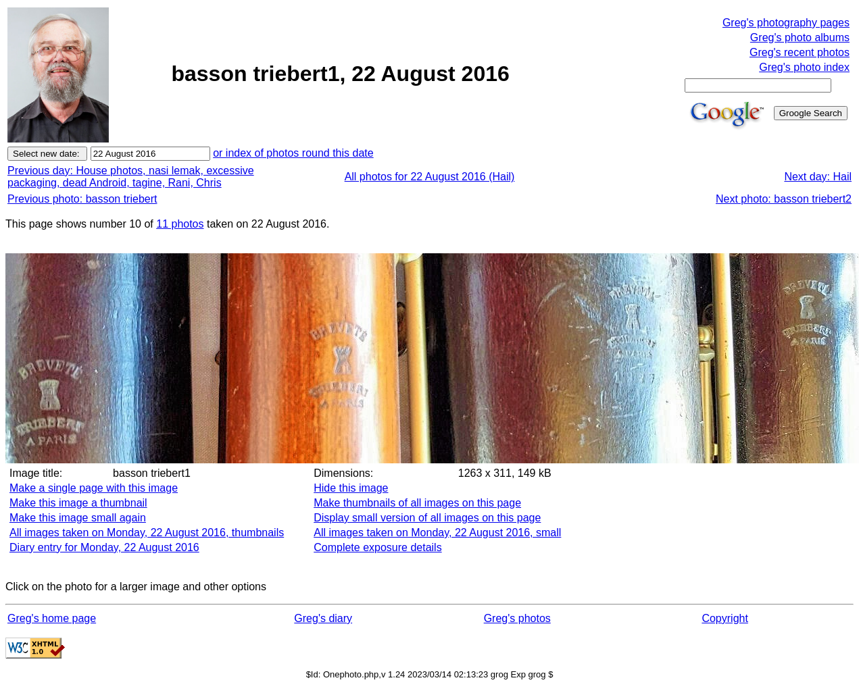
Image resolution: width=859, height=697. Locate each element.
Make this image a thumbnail (78, 503)
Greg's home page (51, 618)
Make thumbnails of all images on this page (417, 503)
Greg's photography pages (786, 22)
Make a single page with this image (93, 488)
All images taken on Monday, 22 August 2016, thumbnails (146, 532)
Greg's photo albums (800, 37)
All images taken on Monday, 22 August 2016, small (437, 532)
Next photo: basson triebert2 (784, 199)
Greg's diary (323, 618)
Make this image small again (77, 517)
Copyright (724, 618)
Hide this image (351, 488)
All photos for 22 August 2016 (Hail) (430, 176)
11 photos (179, 224)
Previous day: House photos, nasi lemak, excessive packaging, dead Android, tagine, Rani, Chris (130, 176)
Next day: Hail (818, 176)
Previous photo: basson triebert (82, 199)
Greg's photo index (804, 67)
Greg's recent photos (800, 52)
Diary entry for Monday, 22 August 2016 (104, 547)
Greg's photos (517, 618)
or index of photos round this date (293, 153)
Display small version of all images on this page (427, 517)
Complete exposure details (377, 547)
